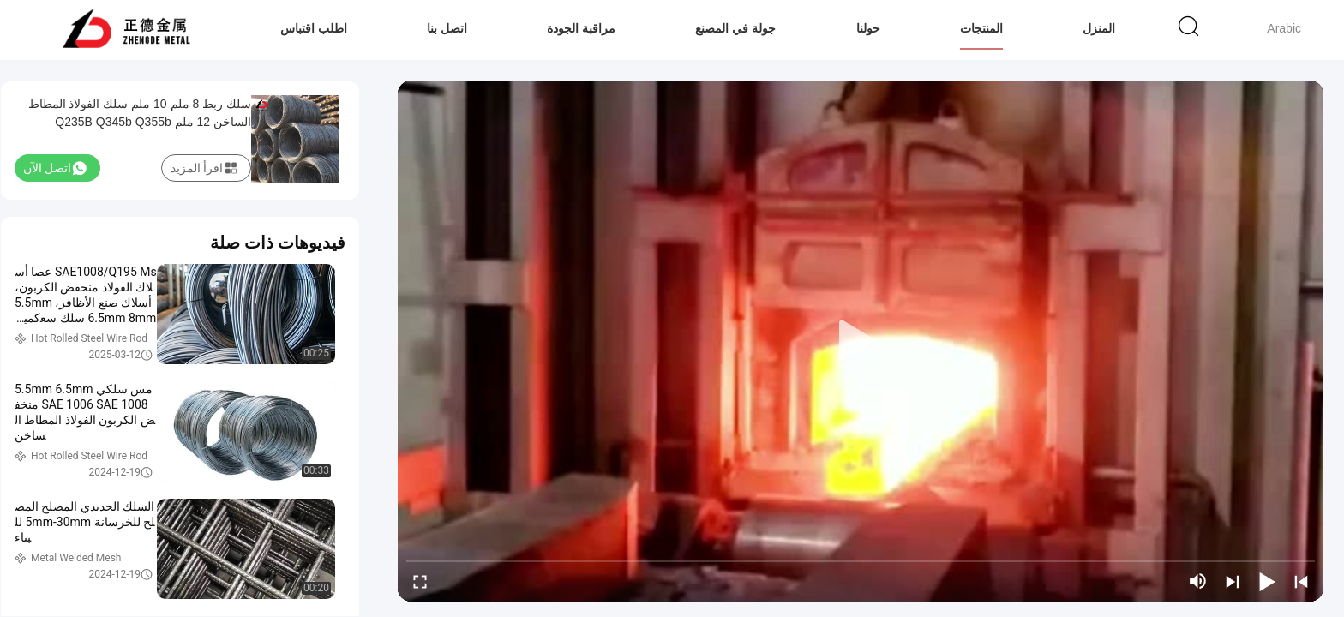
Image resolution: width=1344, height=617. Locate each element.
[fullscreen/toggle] (420, 581)
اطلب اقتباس (313, 28)
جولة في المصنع (735, 28)
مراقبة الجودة (581, 28)
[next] (1232, 581)
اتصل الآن (55, 168)
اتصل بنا (447, 28)
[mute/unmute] (1198, 581)
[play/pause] (1267, 581)
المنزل (1099, 28)
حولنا (868, 28)
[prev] (1301, 581)
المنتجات (981, 28)
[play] (860, 341)
